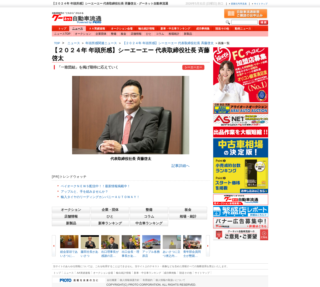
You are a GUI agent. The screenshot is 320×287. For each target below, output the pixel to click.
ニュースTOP (62, 33)
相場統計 (174, 33)
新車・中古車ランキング (175, 28)
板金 (123, 33)
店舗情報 (136, 33)
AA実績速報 (83, 272)
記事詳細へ (180, 166)
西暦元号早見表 (238, 3)
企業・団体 (110, 210)
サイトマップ (259, 3)
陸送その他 (222, 28)
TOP (57, 43)
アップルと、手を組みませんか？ (84, 191)
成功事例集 (203, 28)
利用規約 (148, 280)
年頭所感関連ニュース (101, 43)
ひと (148, 33)
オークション (83, 33)
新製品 (188, 33)
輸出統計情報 (146, 28)
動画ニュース (243, 28)
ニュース (77, 28)
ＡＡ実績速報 (97, 28)
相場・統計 (188, 216)
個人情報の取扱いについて (170, 280)
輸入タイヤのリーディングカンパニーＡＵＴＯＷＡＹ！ (100, 197)
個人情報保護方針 (129, 280)
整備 (113, 33)
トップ (62, 28)
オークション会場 (122, 28)
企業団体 (101, 33)
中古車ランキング (148, 223)
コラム (160, 33)
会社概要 (112, 280)
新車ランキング (110, 223)
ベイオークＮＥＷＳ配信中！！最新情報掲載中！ (95, 186)
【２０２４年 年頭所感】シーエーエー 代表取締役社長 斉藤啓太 (168, 43)
